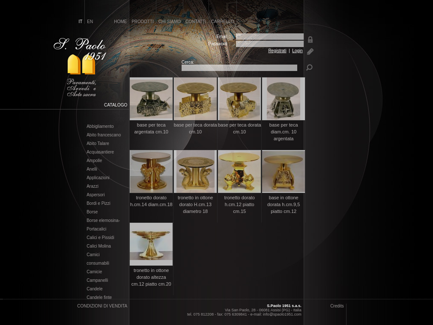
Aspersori (96, 195)
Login (297, 50)
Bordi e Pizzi (98, 203)
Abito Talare (98, 143)
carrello (222, 21)
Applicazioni (98, 178)
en (90, 21)
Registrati (277, 50)
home (120, 21)
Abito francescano (104, 135)
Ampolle (94, 161)
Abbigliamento (100, 126)
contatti (195, 21)
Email (221, 36)
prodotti (142, 21)
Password (217, 43)
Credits (337, 306)
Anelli (92, 169)
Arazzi (93, 186)
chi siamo (169, 21)
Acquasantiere (100, 152)
